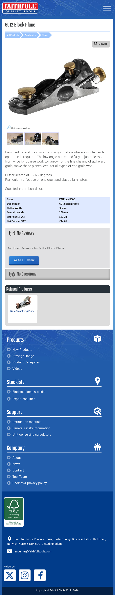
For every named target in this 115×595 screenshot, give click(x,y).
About (14, 457)
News (13, 464)
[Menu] (107, 8)
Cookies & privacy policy (27, 483)
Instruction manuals (24, 422)
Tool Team (17, 476)
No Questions (22, 274)
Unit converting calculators (29, 434)
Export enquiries (21, 399)
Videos (14, 368)
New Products (19, 349)
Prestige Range (20, 356)
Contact (15, 470)
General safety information (28, 428)
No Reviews (21, 233)
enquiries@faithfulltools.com (33, 551)
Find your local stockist (26, 392)
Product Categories (23, 362)
